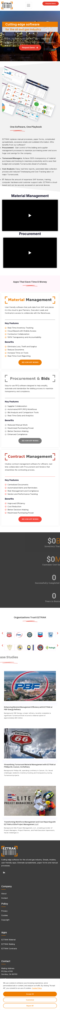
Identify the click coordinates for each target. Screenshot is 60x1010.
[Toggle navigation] (28, 5)
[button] (2, 633)
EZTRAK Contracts (9, 948)
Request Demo (50, 3)
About (3, 894)
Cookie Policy (37, 988)
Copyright (5, 920)
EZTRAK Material (8, 940)
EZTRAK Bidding (8, 944)
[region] (30, 994)
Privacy (4, 911)
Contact (4, 898)
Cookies (4, 915)
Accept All (30, 994)
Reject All (30, 1006)
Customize (30, 1000)
